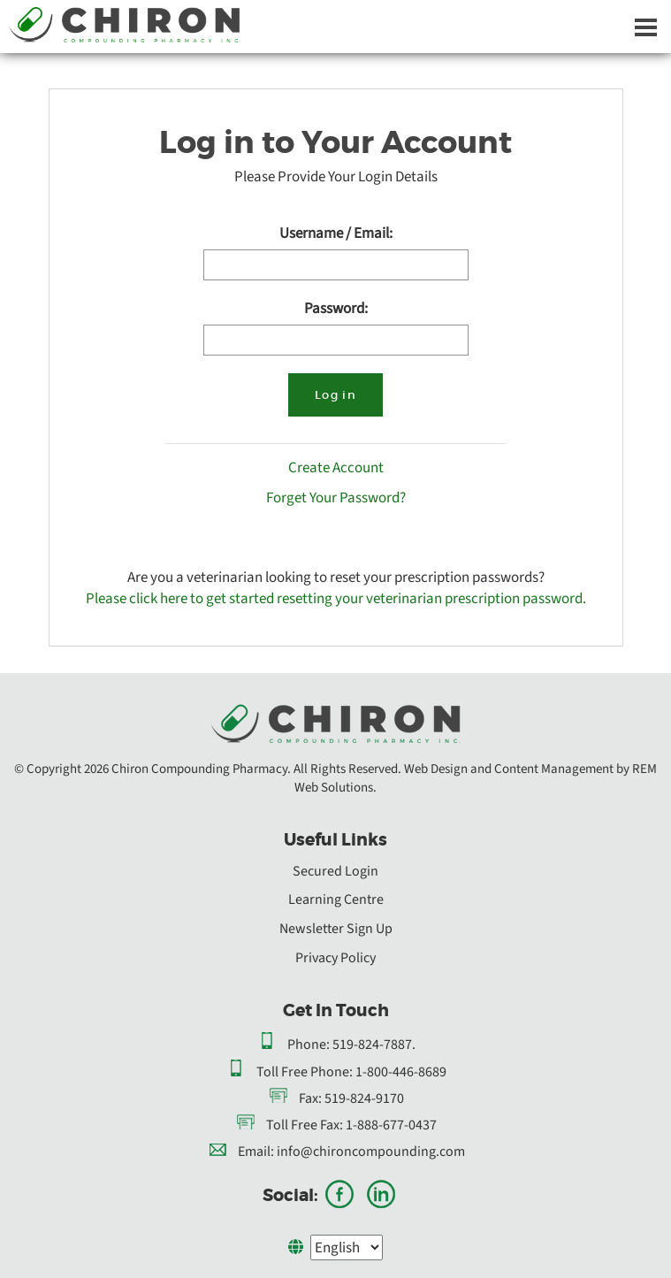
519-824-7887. (374, 1044)
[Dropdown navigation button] (645, 26)
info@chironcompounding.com (371, 1151)
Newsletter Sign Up (336, 928)
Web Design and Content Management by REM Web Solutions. (475, 778)
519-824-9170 (364, 1098)
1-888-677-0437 (391, 1125)
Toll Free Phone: (304, 1072)
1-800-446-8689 (400, 1072)
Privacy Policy (335, 958)
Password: (336, 308)
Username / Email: (336, 233)
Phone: (308, 1044)
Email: (256, 1151)
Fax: (310, 1098)
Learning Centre (336, 899)
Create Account (336, 467)
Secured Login (335, 871)
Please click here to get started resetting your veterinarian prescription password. (336, 598)
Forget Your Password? (336, 498)
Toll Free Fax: (304, 1125)
